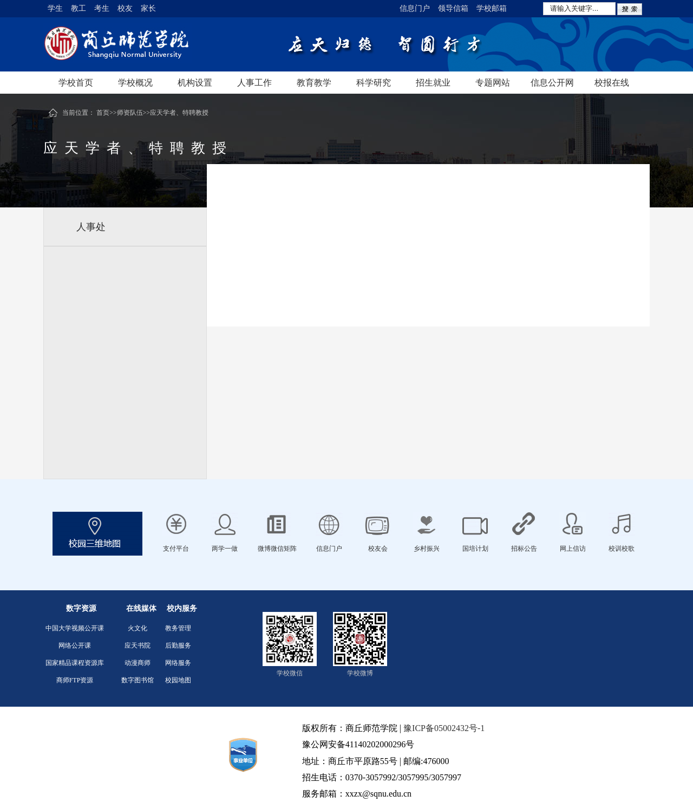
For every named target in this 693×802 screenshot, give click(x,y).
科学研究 (373, 82)
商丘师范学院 (151, 44)
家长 (148, 8)
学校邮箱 (491, 8)
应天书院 (138, 645)
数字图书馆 (137, 680)
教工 (78, 8)
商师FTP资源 (75, 680)
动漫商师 (138, 663)
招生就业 (433, 82)
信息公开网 (552, 82)
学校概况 (135, 82)
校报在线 (611, 82)
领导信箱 (453, 8)
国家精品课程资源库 (74, 663)
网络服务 (178, 663)
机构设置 (195, 82)
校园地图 (178, 680)
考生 (101, 8)
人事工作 (254, 82)
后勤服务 (178, 645)
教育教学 (314, 82)
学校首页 (75, 82)
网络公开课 (74, 645)
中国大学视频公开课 (74, 628)
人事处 (91, 226)
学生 (55, 8)
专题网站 (492, 82)
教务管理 (178, 628)
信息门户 (415, 8)
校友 (125, 8)
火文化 (137, 628)
